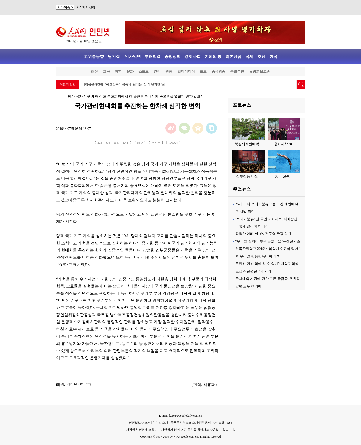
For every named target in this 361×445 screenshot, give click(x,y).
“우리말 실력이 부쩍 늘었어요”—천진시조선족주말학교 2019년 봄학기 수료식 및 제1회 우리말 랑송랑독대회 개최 (268, 248)
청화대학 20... (284, 144)
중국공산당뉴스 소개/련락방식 (190, 422)
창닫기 (173, 143)
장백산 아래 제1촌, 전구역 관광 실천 (263, 234)
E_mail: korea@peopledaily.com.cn (180, 415)
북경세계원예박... (248, 144)
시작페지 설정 (85, 7)
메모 (140, 143)
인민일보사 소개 (139, 422)
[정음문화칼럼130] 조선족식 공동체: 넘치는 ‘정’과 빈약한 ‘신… (126, 84)
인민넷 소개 (160, 422)
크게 (107, 143)
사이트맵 (219, 422)
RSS (229, 422)
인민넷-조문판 (78, 384)
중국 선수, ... (284, 176)
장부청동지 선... (248, 176)
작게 (126, 143)
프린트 (155, 143)
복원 (116, 143)
